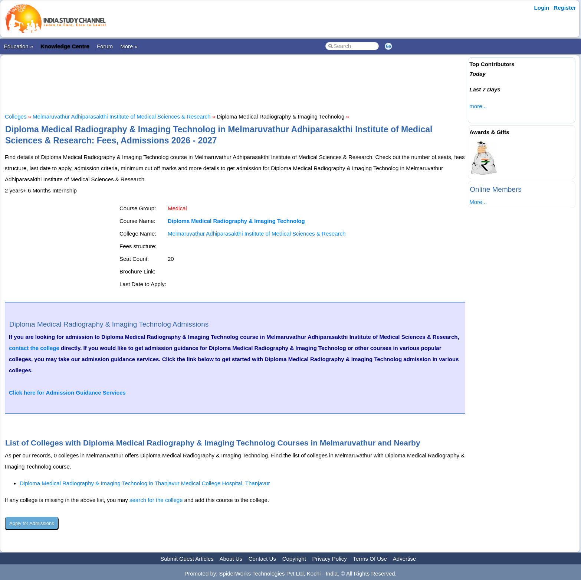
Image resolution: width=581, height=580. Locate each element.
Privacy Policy (329, 558)
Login (541, 7)
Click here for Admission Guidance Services (67, 392)
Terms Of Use (370, 558)
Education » (18, 46)
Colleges (15, 116)
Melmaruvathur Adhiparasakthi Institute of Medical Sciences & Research (121, 116)
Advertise (404, 558)
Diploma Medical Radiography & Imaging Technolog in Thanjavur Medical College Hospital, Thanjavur (145, 483)
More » (129, 46)
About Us (230, 558)
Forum (105, 46)
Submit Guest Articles (186, 558)
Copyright (294, 558)
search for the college (156, 500)
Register (565, 7)
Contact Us (262, 558)
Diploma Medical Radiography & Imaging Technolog (236, 221)
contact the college (34, 348)
